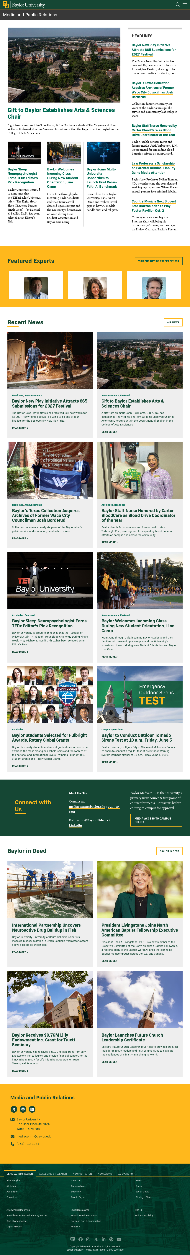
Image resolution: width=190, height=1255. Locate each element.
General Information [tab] (20, 1173)
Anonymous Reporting (18, 1209)
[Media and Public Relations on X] (14, 1109)
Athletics (11, 1185)
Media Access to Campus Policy (153, 820)
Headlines (17, 395)
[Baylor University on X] (95, 1241)
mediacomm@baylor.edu (87, 806)
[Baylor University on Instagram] (87, 1241)
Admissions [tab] (105, 1173)
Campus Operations (112, 729)
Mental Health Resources (84, 1215)
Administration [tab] (82, 1173)
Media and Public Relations (30, 14)
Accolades (107, 504)
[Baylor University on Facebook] (80, 1241)
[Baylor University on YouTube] (118, 1241)
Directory (76, 1191)
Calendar (76, 1180)
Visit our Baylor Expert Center (158, 261)
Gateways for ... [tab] (127, 1173)
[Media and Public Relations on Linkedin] (32, 1109)
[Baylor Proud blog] (72, 1241)
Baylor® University (91, 1246)
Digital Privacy (14, 1226)
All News (173, 322)
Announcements (33, 395)
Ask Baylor (12, 1191)
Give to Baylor (78, 1197)
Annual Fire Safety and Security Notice (26, 1215)
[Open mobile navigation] (185, 5)
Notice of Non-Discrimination (86, 1220)
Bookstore (11, 1197)
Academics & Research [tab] (53, 1173)
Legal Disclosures (80, 1209)
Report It (75, 1226)
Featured (125, 395)
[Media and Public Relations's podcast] (23, 1109)
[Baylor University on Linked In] (103, 1241)
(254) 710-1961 (28, 1143)
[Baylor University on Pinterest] (110, 1241)
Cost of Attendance (16, 1220)
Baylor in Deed (169, 851)
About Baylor (13, 1180)
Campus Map (78, 1185)
